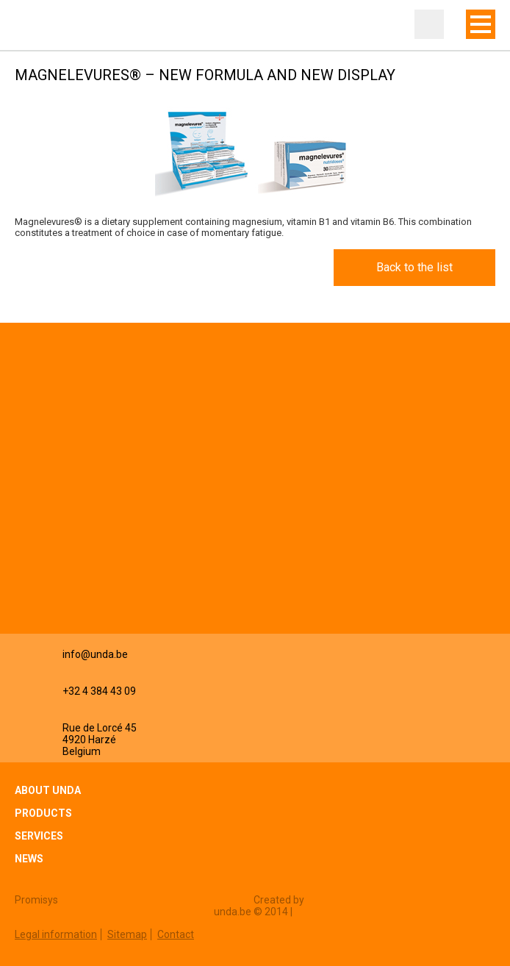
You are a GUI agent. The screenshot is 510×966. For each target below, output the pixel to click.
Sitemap (127, 934)
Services (39, 836)
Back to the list (414, 267)
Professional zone (429, 24)
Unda (44, 26)
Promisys (36, 900)
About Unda (48, 790)
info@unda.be (95, 654)
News (29, 859)
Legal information (56, 934)
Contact (175, 934)
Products (43, 813)
